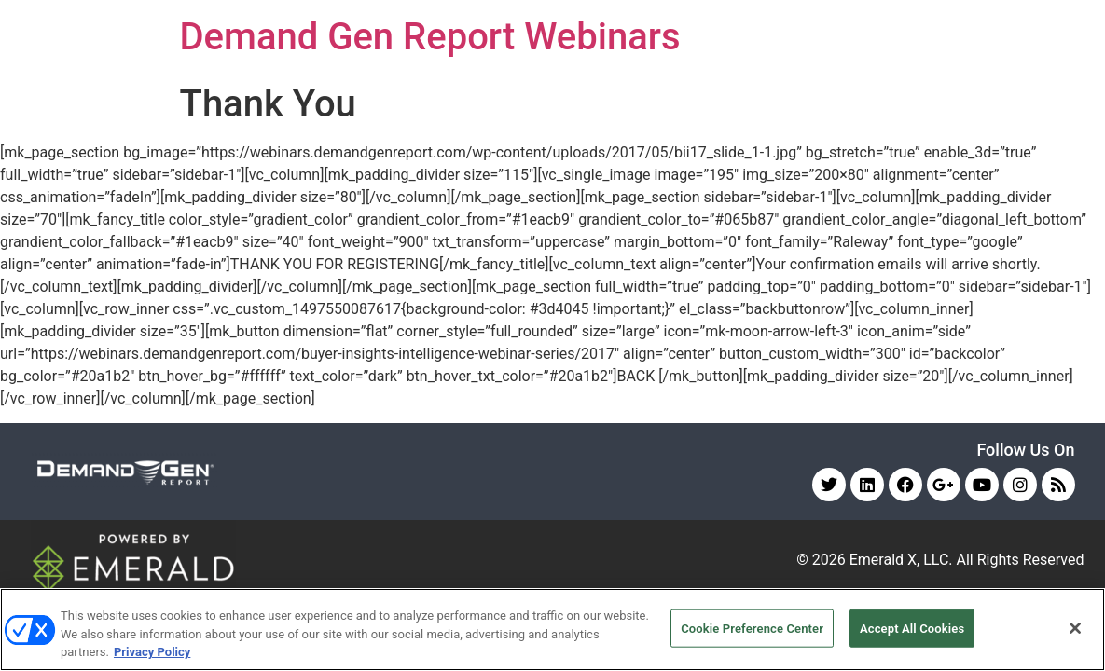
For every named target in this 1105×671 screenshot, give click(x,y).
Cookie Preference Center (752, 628)
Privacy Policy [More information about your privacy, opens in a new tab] (152, 652)
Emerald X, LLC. (901, 559)
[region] (552, 629)
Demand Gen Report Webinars (430, 37)
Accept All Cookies (912, 628)
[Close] (1075, 628)
